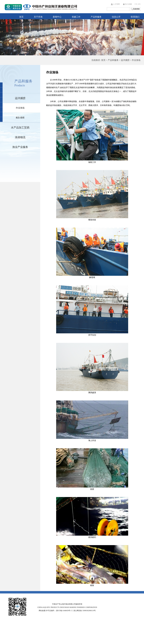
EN (139, 4)
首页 (21, 17)
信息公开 (116, 17)
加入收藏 (128, 4)
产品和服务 (96, 17)
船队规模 (20, 117)
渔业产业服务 (20, 147)
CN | (136, 4)
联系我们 (135, 17)
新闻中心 (57, 17)
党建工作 (76, 17)
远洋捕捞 (125, 60)
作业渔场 (136, 60)
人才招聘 (116, 4)
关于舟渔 (38, 17)
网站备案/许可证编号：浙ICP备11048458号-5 (55, 610)
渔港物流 (20, 137)
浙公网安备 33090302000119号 (84, 610)
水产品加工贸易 (20, 127)
